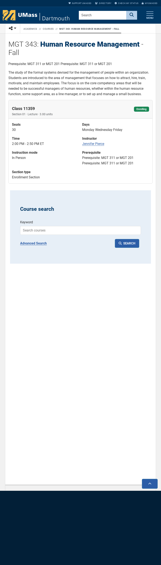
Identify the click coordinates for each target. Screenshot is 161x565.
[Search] (131, 15)
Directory (103, 3)
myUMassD (150, 3)
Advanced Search (33, 243)
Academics (30, 29)
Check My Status (126, 3)
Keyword (26, 222)
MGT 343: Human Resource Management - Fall (89, 29)
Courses (48, 29)
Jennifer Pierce (93, 144)
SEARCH (129, 243)
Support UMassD (80, 3)
